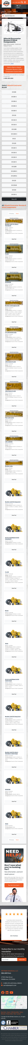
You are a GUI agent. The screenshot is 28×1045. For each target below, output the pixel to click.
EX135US (14, 185)
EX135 (14, 180)
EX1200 (14, 166)
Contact (19, 1013)
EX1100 (14, 129)
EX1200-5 (14, 171)
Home (4, 11)
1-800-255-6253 (16, 2)
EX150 (14, 190)
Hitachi (15, 11)
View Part (14, 239)
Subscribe (22, 959)
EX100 (14, 92)
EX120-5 (14, 162)
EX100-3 (14, 106)
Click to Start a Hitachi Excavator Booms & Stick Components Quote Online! (14, 69)
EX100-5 (14, 110)
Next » (17, 213)
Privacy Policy (9, 1013)
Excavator (7, 13)
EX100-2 (14, 101)
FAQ (15, 1013)
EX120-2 (14, 152)
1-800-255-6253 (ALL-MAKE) (12, 983)
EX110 (14, 115)
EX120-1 (14, 148)
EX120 (14, 143)
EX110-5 (14, 124)
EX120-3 (14, 157)
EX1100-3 (14, 134)
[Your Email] (9, 959)
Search (8, 1012)
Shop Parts (3, 1012)
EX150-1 (14, 194)
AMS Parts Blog (15, 1012)
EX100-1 (14, 96)
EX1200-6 (14, 176)
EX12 (14, 138)
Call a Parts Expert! (14, 885)
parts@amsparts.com (9, 985)
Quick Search (8, 16)
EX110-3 (14, 120)
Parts (9, 11)
